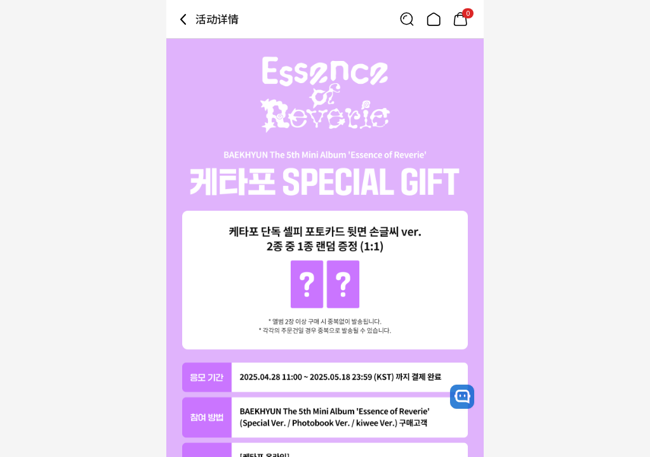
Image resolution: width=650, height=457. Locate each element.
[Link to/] (434, 19)
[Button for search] (407, 19)
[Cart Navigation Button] (460, 19)
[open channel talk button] (462, 397)
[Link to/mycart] (460, 19)
